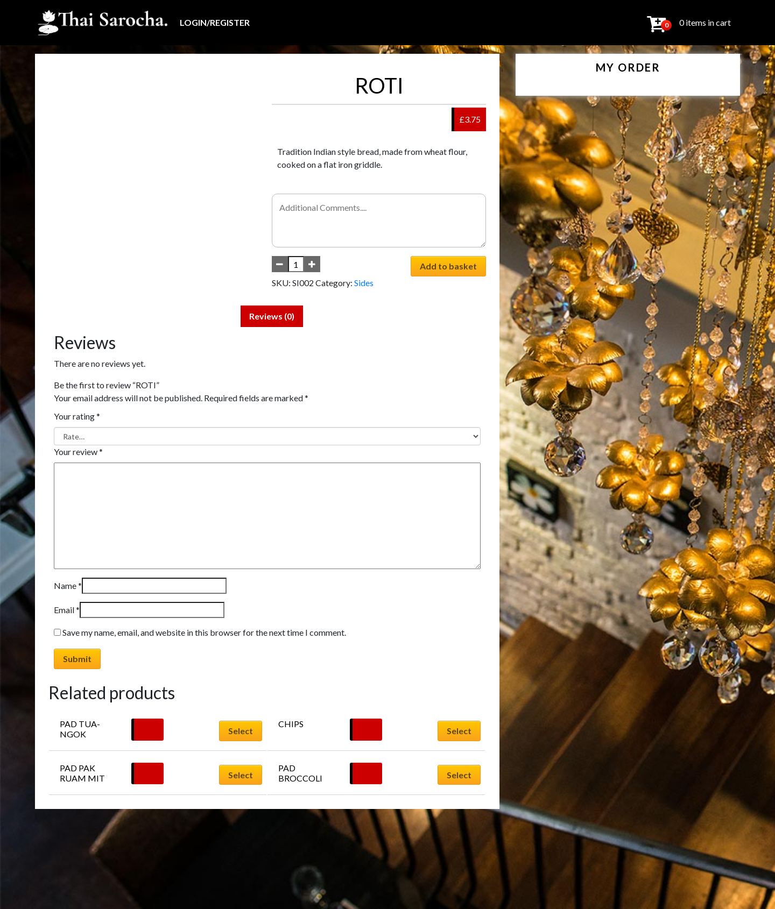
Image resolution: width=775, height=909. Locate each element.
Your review (78, 451)
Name (68, 585)
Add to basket (448, 266)
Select (240, 731)
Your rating (77, 416)
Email (67, 610)
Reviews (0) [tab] (271, 316)
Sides (364, 283)
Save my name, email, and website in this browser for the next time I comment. (204, 632)
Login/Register (215, 22)
